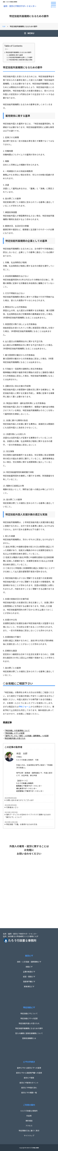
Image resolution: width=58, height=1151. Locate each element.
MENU (29, 33)
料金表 (29, 1115)
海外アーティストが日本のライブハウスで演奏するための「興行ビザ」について (28, 815)
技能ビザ (29, 966)
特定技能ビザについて (29, 1013)
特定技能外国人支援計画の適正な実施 (20, 60)
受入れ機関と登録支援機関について (29, 1033)
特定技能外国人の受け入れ (29, 1023)
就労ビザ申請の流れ (29, 1087)
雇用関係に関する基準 (16, 55)
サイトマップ (29, 1135)
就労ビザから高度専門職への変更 (29, 1073)
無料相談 (29, 1120)
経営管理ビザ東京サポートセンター (30, 791)
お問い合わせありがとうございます (20, 800)
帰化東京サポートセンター (26, 788)
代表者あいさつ (12, 807)
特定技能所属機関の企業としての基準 (20, 57)
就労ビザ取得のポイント (29, 1082)
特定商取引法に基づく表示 (29, 1130)
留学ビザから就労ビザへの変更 (29, 1068)
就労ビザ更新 (29, 1077)
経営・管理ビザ (29, 976)
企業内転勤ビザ (29, 971)
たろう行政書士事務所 (24, 783)
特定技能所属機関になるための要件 (18, 52)
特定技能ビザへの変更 (29, 1018)
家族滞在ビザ (29, 986)
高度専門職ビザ (29, 981)
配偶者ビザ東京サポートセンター (29, 786)
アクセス (29, 1125)
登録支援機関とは (29, 1038)
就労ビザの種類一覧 (29, 1092)
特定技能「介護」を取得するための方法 (21, 824)
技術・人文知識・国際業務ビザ (29, 961)
